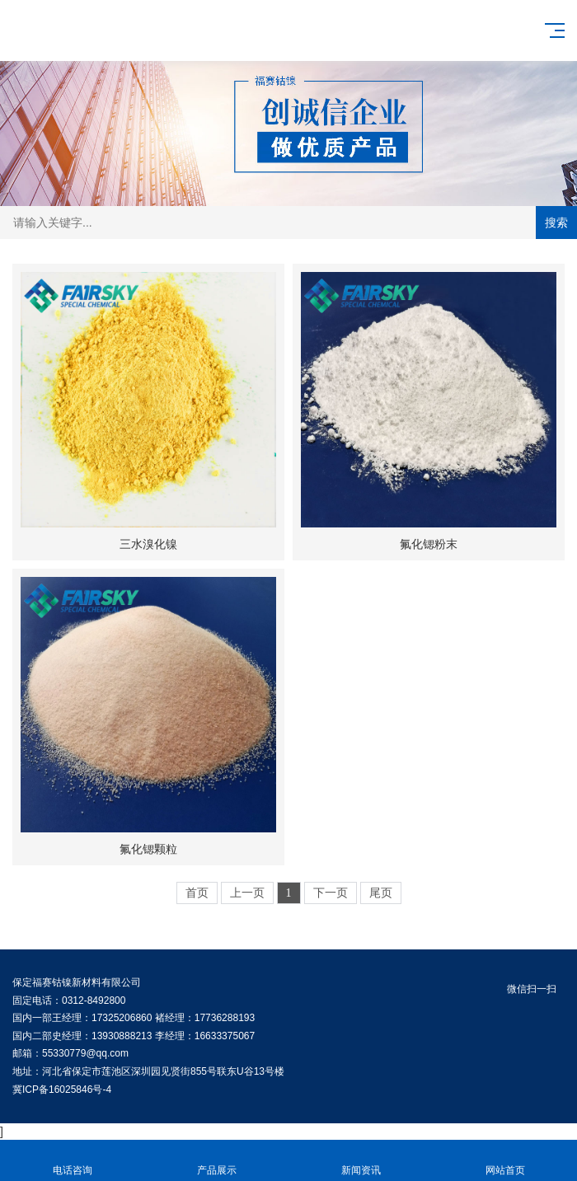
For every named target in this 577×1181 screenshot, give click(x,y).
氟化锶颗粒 (148, 848)
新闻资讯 (360, 1161)
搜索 (556, 222)
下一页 (330, 893)
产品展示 (216, 1161)
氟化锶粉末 (428, 544)
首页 (197, 893)
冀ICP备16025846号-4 (61, 1089)
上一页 (247, 893)
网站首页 (505, 1161)
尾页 (380, 893)
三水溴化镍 (148, 544)
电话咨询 (72, 1161)
